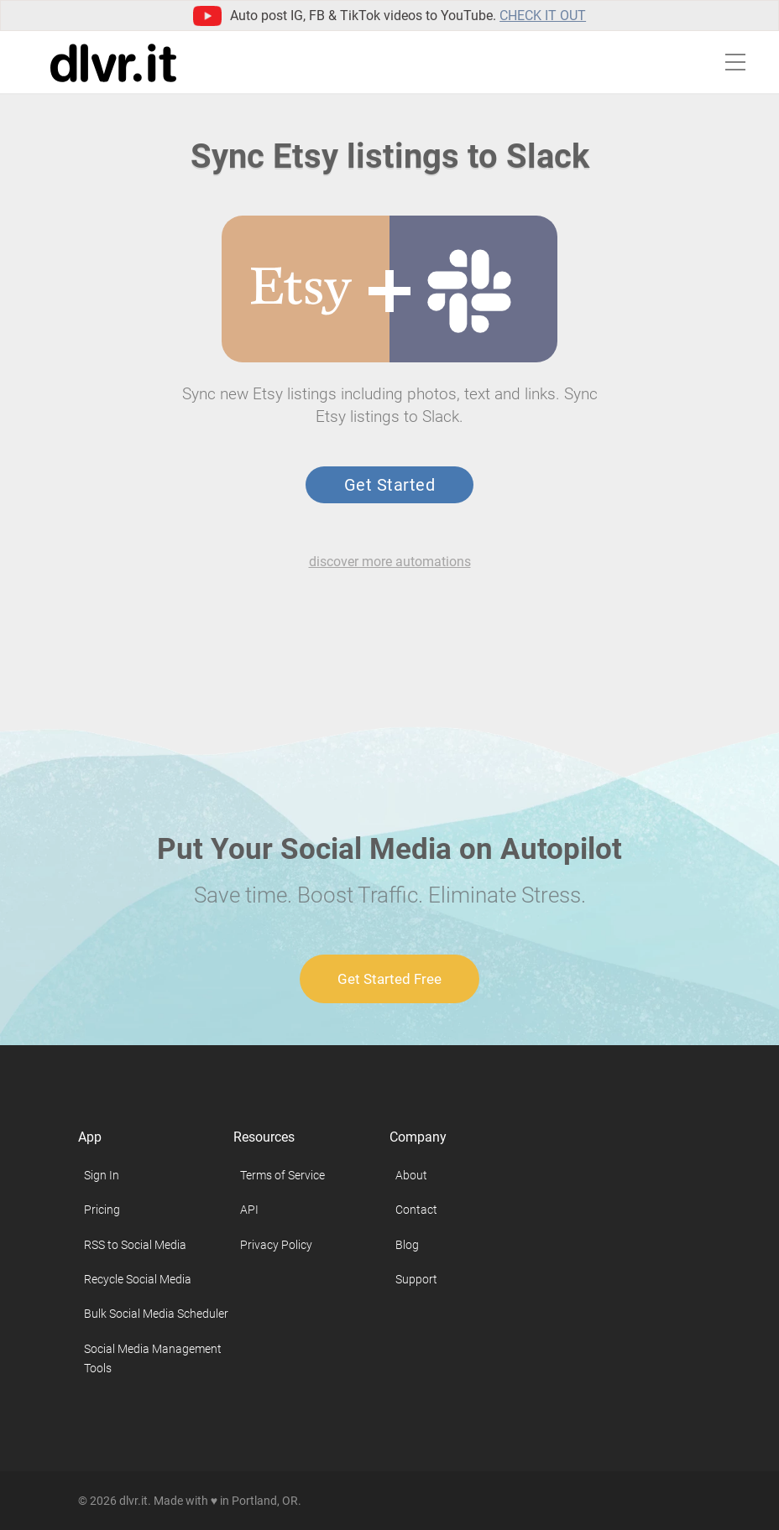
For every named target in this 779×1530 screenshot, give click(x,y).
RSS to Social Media (135, 1245)
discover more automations (390, 562)
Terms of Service (282, 1175)
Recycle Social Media (137, 1279)
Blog (407, 1245)
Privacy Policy (276, 1245)
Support (416, 1279)
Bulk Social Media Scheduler (156, 1313)
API (249, 1209)
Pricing (102, 1209)
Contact (416, 1209)
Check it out (542, 15)
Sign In (101, 1175)
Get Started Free (389, 979)
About (411, 1175)
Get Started (389, 485)
